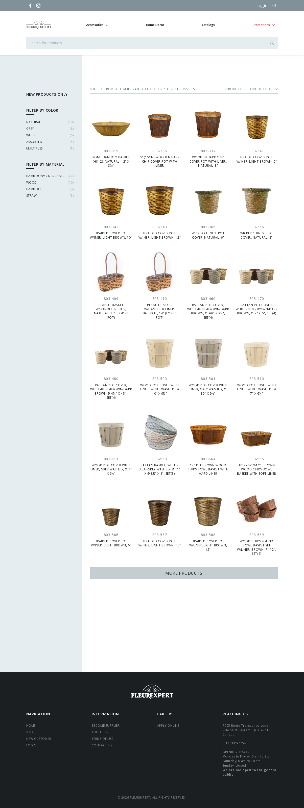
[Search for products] (152, 43)
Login (261, 5)
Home (31, 725)
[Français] (273, 6)
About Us (100, 732)
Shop (30, 732)
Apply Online (168, 725)
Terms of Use (102, 739)
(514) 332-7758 (234, 743)
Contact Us (102, 745)
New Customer (38, 739)
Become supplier (106, 725)
